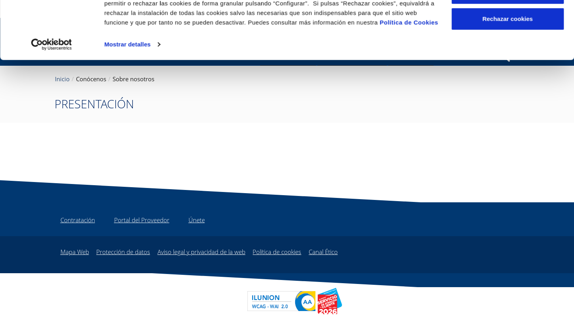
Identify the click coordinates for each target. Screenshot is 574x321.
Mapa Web (74, 252)
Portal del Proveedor (141, 220)
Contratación (77, 220)
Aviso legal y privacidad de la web (201, 252)
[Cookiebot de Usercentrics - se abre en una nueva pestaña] (51, 99)
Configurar (508, 47)
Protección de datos (123, 252)
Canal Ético (323, 252)
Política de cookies (277, 252)
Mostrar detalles (127, 98)
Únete (197, 220)
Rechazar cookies (508, 73)
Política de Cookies (409, 76)
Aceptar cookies (507, 21)
